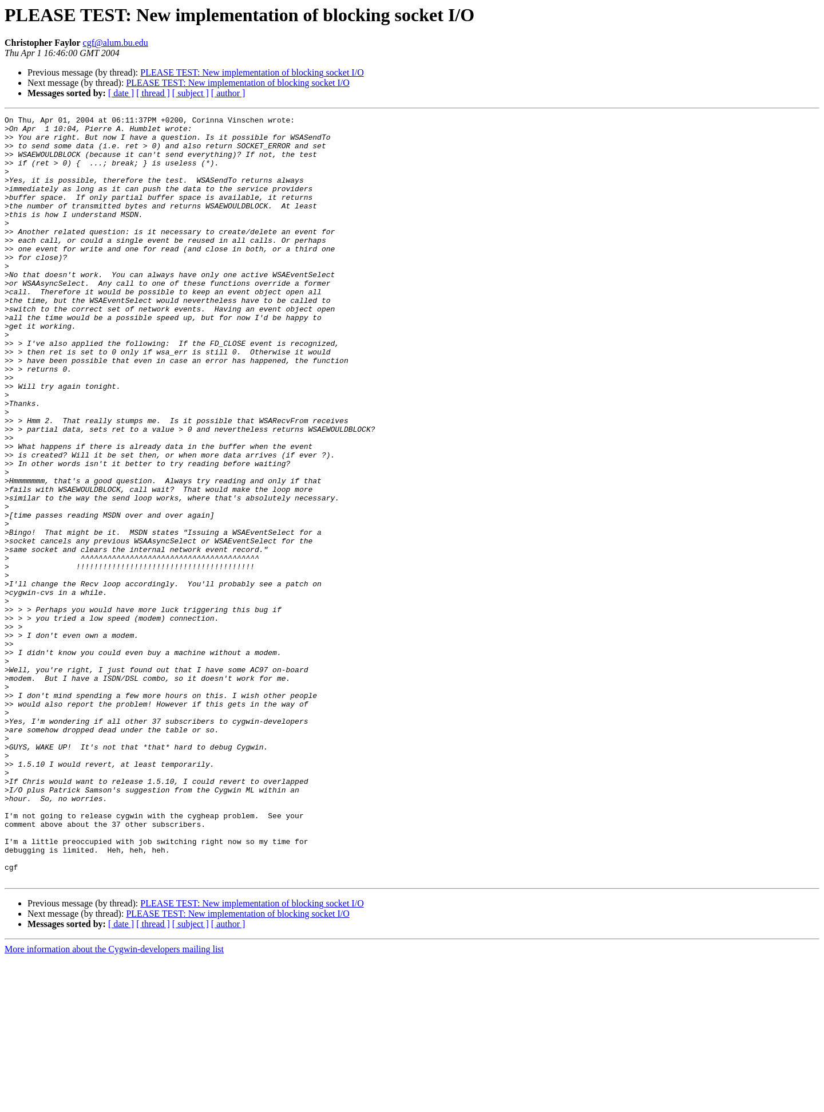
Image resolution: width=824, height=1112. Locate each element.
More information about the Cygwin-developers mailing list (114, 1102)
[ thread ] (153, 93)
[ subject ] (190, 93)
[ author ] (228, 93)
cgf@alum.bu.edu (115, 43)
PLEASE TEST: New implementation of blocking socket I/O (251, 72)
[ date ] (121, 93)
